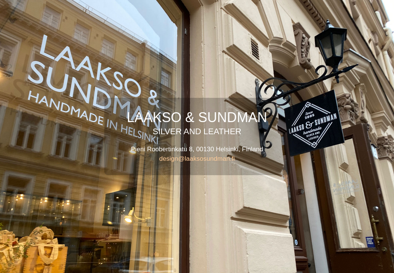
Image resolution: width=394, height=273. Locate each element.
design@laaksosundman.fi (197, 158)
